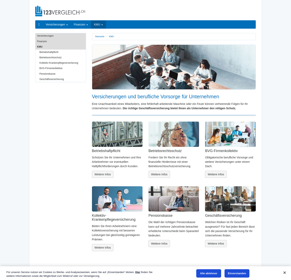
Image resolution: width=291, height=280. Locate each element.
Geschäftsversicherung (51, 79)
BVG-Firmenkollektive (50, 68)
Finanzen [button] (81, 24)
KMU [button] (98, 24)
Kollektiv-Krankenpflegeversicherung (58, 62)
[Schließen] (284, 272)
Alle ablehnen (208, 273)
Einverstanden (237, 273)
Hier (137, 272)
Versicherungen (45, 35)
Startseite (99, 36)
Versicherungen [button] (57, 24)
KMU (111, 36)
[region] (145, 273)
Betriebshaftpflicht (48, 52)
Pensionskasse (47, 73)
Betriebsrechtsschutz (50, 57)
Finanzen (42, 41)
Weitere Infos (103, 174)
